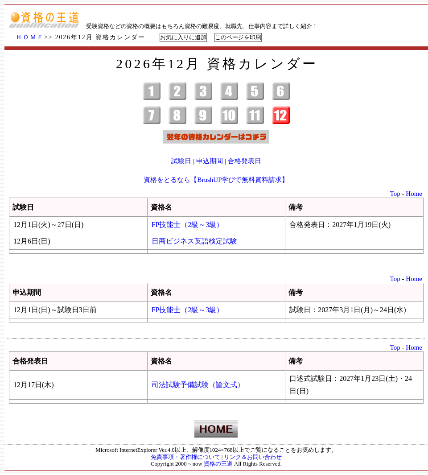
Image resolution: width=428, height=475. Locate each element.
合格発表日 (244, 161)
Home (414, 193)
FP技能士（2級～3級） (188, 224)
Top (395, 193)
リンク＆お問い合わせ (253, 457)
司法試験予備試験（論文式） (198, 384)
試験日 (181, 161)
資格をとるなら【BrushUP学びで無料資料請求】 (216, 179)
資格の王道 (218, 464)
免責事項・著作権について (185, 457)
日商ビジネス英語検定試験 (194, 241)
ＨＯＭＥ (30, 37)
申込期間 (209, 161)
